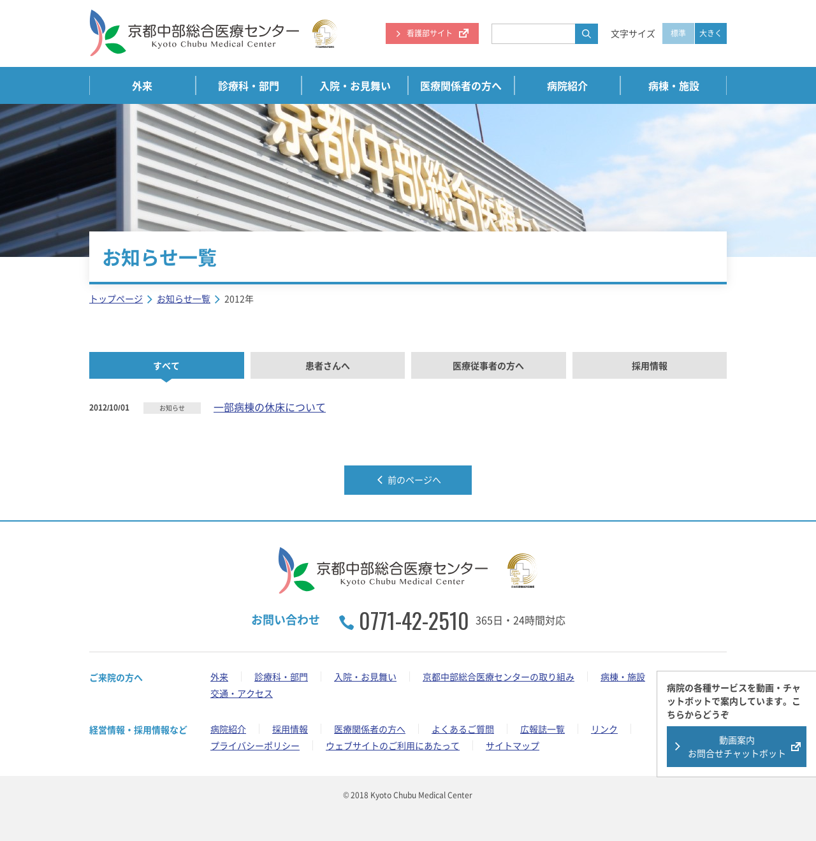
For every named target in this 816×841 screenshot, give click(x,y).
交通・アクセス (241, 693)
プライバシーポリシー (255, 745)
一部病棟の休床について (270, 406)
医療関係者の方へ (461, 85)
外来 (142, 85)
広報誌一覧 (542, 728)
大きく (710, 33)
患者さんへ (327, 365)
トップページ (116, 298)
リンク (604, 728)
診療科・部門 (248, 85)
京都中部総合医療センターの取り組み (498, 676)
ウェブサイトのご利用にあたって (393, 745)
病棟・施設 (673, 85)
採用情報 (649, 365)
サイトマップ (512, 745)
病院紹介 (567, 85)
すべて (166, 365)
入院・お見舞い (355, 85)
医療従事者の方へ (488, 365)
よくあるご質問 (463, 728)
